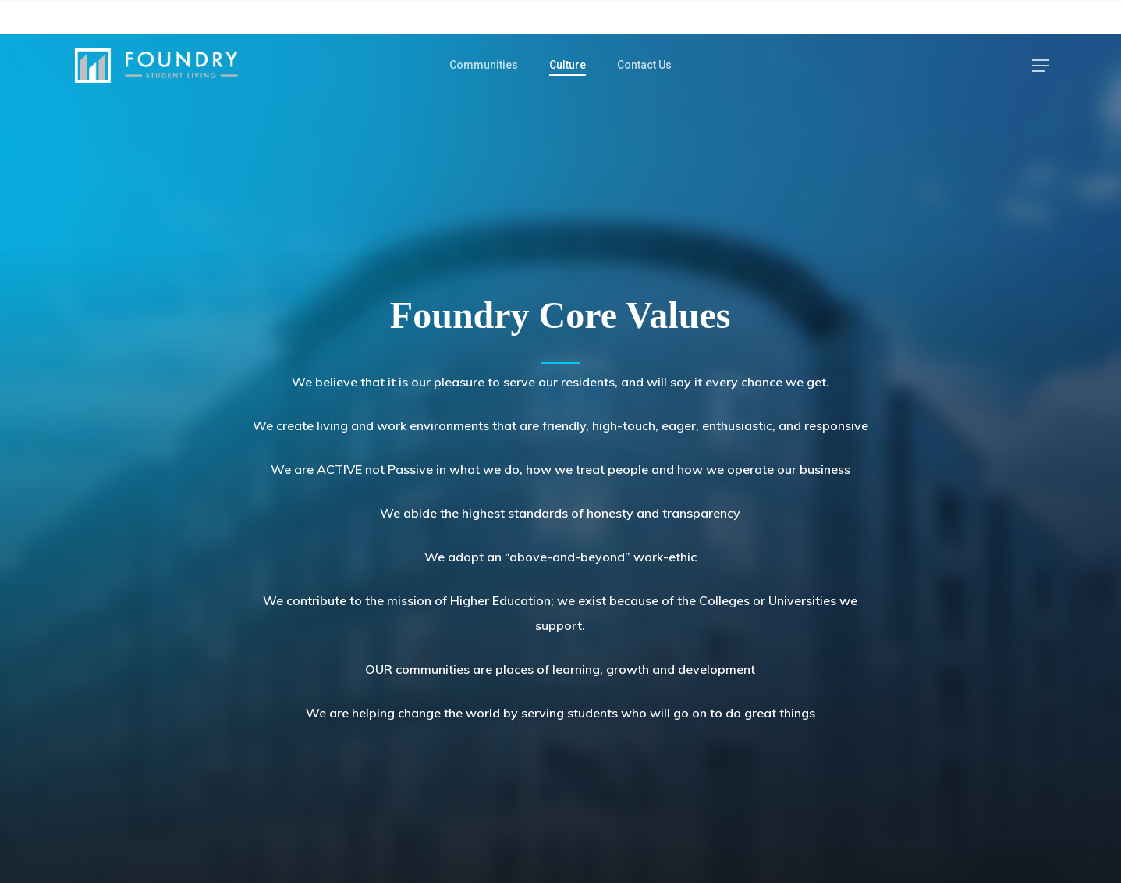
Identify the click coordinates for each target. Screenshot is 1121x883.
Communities (483, 65)
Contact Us (644, 65)
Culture (567, 65)
